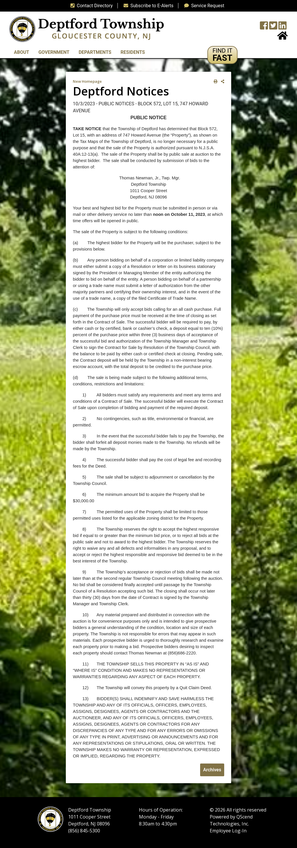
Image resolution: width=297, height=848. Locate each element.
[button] (222, 55)
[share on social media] (221, 81)
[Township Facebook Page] (264, 27)
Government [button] (53, 52)
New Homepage (87, 81)
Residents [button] (133, 52)
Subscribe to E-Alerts (147, 5)
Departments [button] (95, 52)
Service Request (203, 5)
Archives (212, 769)
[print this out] (214, 81)
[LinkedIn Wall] (282, 27)
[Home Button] (282, 37)
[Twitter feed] (273, 27)
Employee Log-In (228, 830)
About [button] (21, 52)
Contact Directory (90, 5)
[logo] (86, 29)
